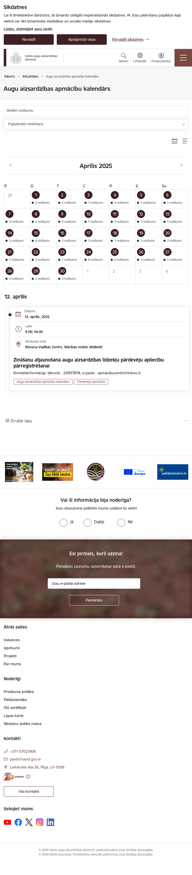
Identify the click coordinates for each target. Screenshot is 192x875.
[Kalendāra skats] (175, 141)
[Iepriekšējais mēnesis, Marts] (11, 165)
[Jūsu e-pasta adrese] (94, 583)
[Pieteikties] (94, 600)
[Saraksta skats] (185, 141)
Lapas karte (14, 715)
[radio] (67, 522)
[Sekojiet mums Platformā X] (29, 822)
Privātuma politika (19, 691)
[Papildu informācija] (28, 776)
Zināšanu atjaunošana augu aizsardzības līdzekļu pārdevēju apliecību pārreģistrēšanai (89, 363)
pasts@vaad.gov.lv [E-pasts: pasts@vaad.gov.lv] (25, 759)
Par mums (12, 664)
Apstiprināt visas (82, 39)
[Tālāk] (182, 472)
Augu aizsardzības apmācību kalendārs (43, 382)
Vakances (12, 640)
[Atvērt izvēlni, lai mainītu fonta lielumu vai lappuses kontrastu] (161, 58)
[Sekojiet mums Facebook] (18, 822)
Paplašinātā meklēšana (25, 124)
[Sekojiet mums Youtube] (7, 822)
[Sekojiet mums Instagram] (40, 822)
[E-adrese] (14, 776)
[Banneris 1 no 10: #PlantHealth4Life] (19, 471)
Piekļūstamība (15, 699)
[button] (43, 199)
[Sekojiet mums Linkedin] (50, 822)
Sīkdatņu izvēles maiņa (23, 723)
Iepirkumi (12, 648)
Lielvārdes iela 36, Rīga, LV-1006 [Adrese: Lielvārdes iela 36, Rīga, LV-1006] (37, 767)
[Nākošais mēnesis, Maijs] (181, 165)
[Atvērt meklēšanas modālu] (123, 58)
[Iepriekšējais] (9, 472)
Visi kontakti (29, 791)
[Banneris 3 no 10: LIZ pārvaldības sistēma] (95, 471)
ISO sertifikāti (15, 707)
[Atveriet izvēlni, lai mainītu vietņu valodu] (140, 58)
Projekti (10, 656)
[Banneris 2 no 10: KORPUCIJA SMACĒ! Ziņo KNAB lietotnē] (57, 471)
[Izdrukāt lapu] (96, 421)
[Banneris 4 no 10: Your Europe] (134, 471)
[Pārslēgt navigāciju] (183, 57)
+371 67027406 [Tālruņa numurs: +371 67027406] (23, 751)
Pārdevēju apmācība (91, 382)
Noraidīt (29, 39)
